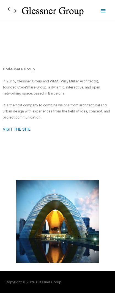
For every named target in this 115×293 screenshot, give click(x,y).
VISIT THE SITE (17, 129)
